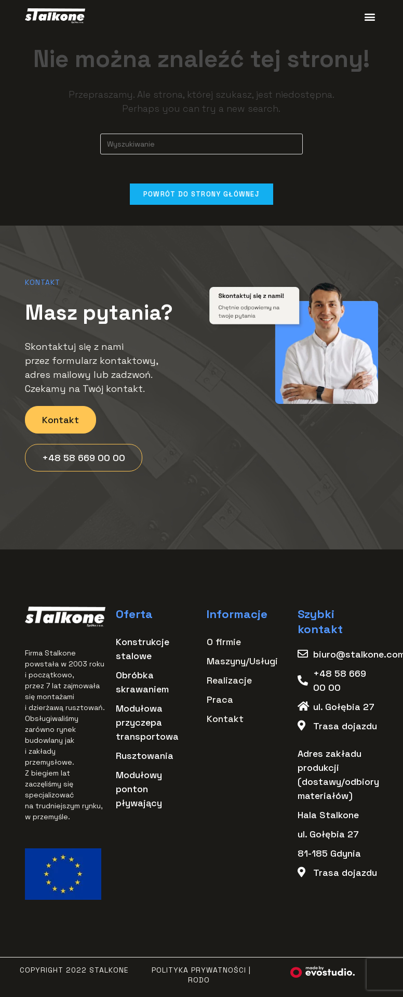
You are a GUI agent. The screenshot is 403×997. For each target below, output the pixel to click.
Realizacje (229, 682)
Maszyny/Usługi (242, 663)
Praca (220, 701)
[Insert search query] (201, 144)
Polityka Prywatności (199, 972)
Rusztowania (144, 758)
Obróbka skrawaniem (142, 684)
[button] (369, 16)
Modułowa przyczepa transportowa (147, 724)
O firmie (224, 644)
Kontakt (225, 721)
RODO (199, 982)
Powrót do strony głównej (201, 196)
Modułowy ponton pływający (139, 791)
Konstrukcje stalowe (142, 651)
